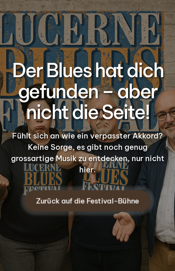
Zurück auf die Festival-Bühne (87, 201)
